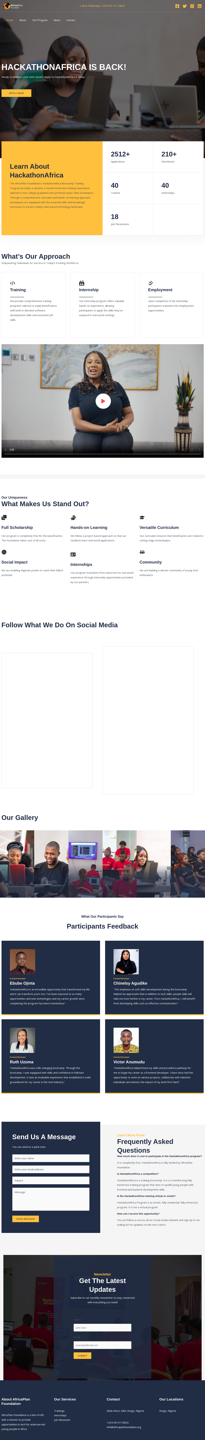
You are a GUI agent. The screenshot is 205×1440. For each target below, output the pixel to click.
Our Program (37, 20)
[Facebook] (177, 6)
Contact (66, 20)
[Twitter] (185, 6)
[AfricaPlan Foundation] (13, 5)
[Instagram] (192, 6)
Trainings (59, 1410)
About (21, 20)
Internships (60, 1415)
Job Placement (62, 1420)
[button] (16, 93)
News (53, 20)
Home (9, 20)
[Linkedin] (199, 6)
